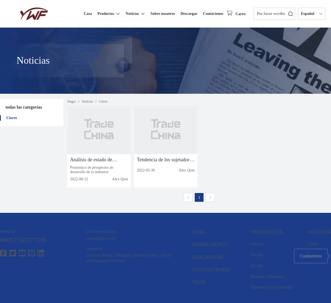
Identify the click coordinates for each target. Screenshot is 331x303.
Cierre (11, 118)
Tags (198, 282)
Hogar (71, 101)
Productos (266, 232)
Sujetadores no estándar (272, 287)
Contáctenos (211, 269)
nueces (257, 244)
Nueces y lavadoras (268, 276)
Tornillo (257, 255)
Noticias (87, 101)
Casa (198, 232)
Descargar (207, 257)
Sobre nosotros (214, 244)
